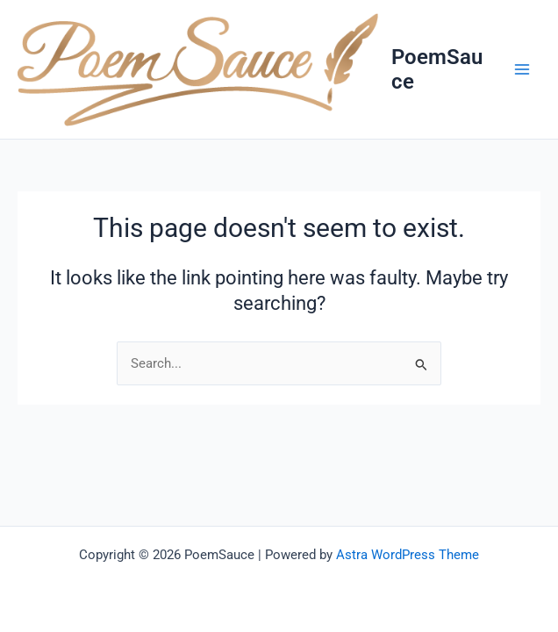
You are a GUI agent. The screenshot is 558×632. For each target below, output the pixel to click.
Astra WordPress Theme (407, 555)
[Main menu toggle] (522, 69)
